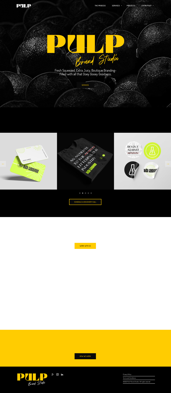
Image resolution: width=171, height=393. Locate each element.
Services (116, 5)
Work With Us (85, 246)
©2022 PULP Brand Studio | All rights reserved (136, 382)
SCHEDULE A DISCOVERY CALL (85, 202)
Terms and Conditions (129, 378)
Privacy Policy (127, 374)
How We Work (85, 356)
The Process (100, 5)
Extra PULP (146, 5)
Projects (131, 5)
